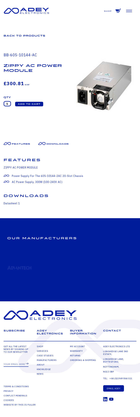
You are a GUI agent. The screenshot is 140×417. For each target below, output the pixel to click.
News (40, 373)
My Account (77, 346)
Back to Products (25, 35)
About (41, 364)
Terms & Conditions (16, 386)
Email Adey (113, 388)
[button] (29, 104)
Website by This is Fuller (20, 404)
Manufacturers (47, 360)
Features (21, 144)
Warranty (76, 351)
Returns (75, 355)
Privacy (8, 391)
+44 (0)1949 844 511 (121, 378)
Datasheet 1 (12, 203)
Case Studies (45, 355)
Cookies (9, 400)
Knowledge (44, 369)
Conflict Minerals (15, 395)
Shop (108, 11)
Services (42, 351)
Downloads (57, 144)
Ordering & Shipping (83, 360)
